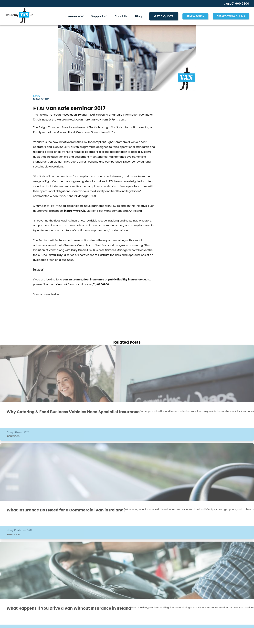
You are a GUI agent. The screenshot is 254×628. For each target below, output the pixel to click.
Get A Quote (163, 16)
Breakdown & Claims (231, 16)
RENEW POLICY (195, 16)
